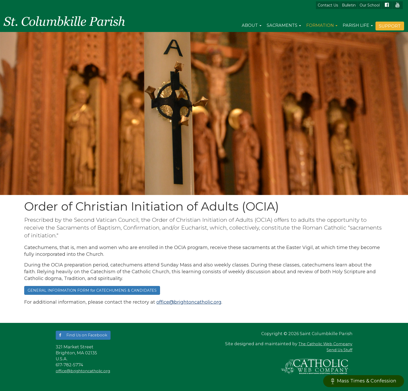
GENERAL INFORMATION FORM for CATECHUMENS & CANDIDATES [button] (92, 290)
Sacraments (284, 25)
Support (390, 26)
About (252, 25)
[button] (83, 335)
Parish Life (358, 25)
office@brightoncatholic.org (188, 302)
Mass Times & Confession (363, 381)
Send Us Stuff (339, 350)
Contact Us (328, 5)
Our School (370, 5)
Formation (321, 25)
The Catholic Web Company (325, 344)
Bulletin (349, 5)
